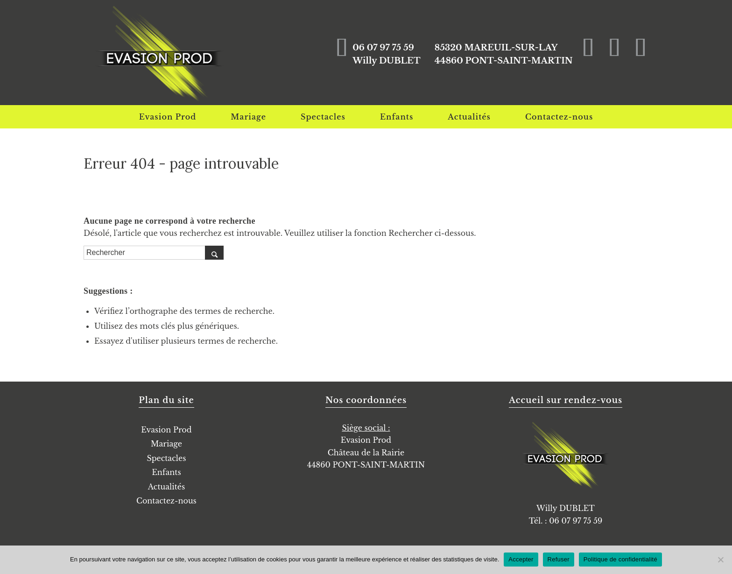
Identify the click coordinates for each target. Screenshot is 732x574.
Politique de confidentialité (620, 559)
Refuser (559, 559)
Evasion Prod (166, 429)
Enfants (166, 472)
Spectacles (166, 458)
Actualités (166, 486)
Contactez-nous (166, 500)
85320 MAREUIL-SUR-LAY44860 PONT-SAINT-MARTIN (501, 54)
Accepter (520, 559)
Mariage (166, 443)
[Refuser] (720, 559)
